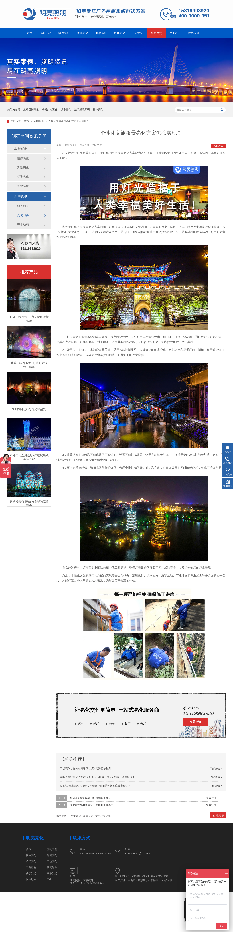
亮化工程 (45, 33)
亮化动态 (23, 224)
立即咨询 (195, 721)
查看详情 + (212, 797)
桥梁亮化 (101, 33)
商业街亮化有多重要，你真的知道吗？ (91, 804)
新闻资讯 (39, 121)
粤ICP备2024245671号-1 (87, 884)
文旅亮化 (76, 815)
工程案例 (138, 33)
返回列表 (218, 145)
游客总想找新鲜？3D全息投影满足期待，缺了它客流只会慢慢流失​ (97, 777)
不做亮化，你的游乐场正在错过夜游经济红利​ (85, 768)
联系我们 (194, 33)
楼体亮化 (64, 33)
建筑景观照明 (82, 109)
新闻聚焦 (156, 33)
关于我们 (175, 33)
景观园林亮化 (31, 109)
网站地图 (31, 879)
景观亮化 (119, 33)
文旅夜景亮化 (103, 815)
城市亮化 (66, 109)
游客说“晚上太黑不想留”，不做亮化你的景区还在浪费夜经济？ (95, 785)
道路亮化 (82, 33)
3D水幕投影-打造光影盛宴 (29, 409)
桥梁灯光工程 (49, 109)
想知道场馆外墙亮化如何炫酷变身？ (90, 797)
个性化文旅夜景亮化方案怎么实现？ (68, 121)
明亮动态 (23, 205)
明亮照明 (75, 880)
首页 (29, 33)
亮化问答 (23, 215)
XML (49, 879)
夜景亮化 (88, 815)
